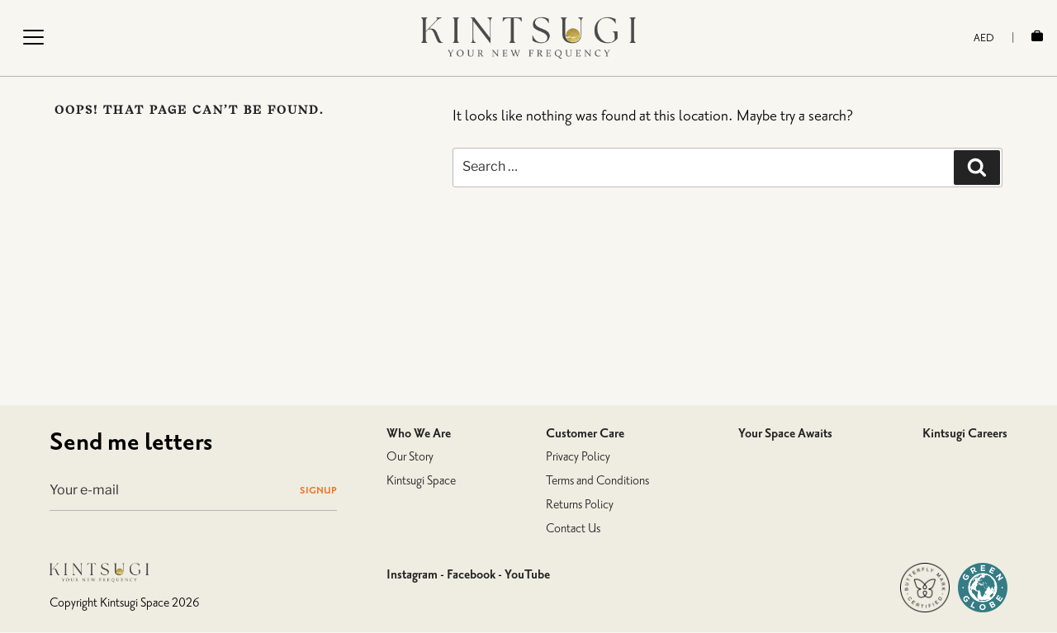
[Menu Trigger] (33, 37)
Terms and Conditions (597, 481)
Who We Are (418, 433)
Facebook (471, 574)
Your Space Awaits (785, 433)
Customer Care (585, 433)
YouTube (527, 574)
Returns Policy (580, 505)
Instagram (412, 574)
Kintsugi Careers (964, 433)
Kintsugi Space (421, 481)
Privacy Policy (578, 457)
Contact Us (573, 528)
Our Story (410, 457)
